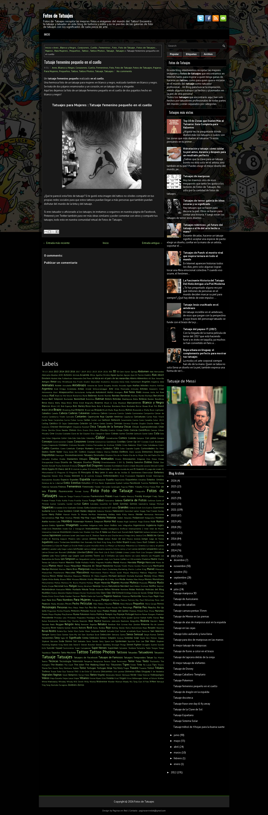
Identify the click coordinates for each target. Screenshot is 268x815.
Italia (104, 531)
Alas (154, 375)
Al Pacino (139, 375)
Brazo (57, 409)
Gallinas (151, 500)
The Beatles (57, 664)
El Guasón (139, 468)
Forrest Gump (81, 491)
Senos (129, 634)
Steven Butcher (88, 644)
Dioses (161, 459)
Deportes (159, 451)
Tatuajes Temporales (135, 657)
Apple (129, 385)
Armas (81, 388)
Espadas (74, 479)
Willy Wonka (90, 681)
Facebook (135, 482)
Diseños (87, 462)
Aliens (133, 378)
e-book (132, 465)
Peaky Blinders (57, 603)
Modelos (129, 579)
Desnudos (99, 455)
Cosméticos (111, 441)
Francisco (85, 496)
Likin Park (98, 552)
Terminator (122, 661)
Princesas (71, 617)
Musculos (143, 582)
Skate (142, 637)
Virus (129, 678)
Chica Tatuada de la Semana (106, 426)
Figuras (124, 486)
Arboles (144, 385)
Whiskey (62, 681)
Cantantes (80, 416)
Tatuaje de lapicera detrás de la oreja (194, 657)
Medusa (143, 572)
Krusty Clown (136, 542)
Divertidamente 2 (109, 462)
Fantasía (153, 482)
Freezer (45, 500)
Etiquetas (191, 54)
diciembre (179, 560)
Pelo (95, 603)
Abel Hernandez (157, 371)
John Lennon (82, 538)
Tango (161, 648)
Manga (141, 562)
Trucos (53, 671)
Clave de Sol (76, 433)
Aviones (145, 392)
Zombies (72, 684)
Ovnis (56, 596)
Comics (123, 438)
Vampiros (73, 674)
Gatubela (94, 503)
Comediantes (112, 438)
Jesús (150, 535)
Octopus (76, 592)
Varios (93, 674)
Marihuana (158, 565)
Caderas (73, 413)
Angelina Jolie (157, 381)
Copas (70, 441)
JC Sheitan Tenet (97, 535)
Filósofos (138, 486)
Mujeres (115, 582)
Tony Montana (65, 668)
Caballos (46, 413)
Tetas (138, 661)
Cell (90, 423)
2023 (94, 371)
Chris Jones (94, 430)
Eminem (76, 475)
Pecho (75, 603)
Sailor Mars (73, 631)
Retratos (102, 624)
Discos (57, 462)
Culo (116, 448)
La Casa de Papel (60, 545)
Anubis (115, 385)
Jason (82, 535)
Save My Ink (75, 634)
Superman (113, 647)
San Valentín (157, 631)
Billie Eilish (78, 402)
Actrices (76, 375)
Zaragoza (63, 685)
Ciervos (154, 430)
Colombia (90, 438)
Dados (45, 451)
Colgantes (56, 438)
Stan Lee (140, 641)
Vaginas (57, 674)
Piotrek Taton (96, 610)
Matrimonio (95, 572)
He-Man (92, 514)
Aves (56, 47)
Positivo (137, 614)
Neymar (160, 586)
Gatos (85, 503)
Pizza (151, 610)
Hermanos (159, 514)
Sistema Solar (131, 637)
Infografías (127, 525)
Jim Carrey (159, 535)
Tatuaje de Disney (183, 668)
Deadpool (91, 451)
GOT (109, 507)
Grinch (138, 507)
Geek (115, 503)
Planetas (159, 610)
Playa (51, 614)
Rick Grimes (122, 624)
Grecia (132, 507)
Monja (141, 579)
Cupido (137, 448)
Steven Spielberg (103, 644)
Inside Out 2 (68, 528)
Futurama (109, 500)
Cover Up (131, 441)
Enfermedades (111, 475)
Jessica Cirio (141, 535)
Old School (117, 592)
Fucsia (85, 500)
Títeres (45, 668)
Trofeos (46, 671)
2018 (173, 527)
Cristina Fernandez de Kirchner (100, 445)
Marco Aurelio (134, 565)
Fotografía (140, 491)
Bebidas (117, 398)
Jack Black (112, 532)
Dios (148, 459)
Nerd (132, 586)
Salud (103, 631)
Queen (130, 617)
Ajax (132, 375)
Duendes (107, 465)
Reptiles (93, 624)
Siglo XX (64, 637)
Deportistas (48, 455)
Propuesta (81, 617)
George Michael (156, 503)
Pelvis (116, 603)
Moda (122, 579)
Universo (129, 671)
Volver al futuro (150, 678)
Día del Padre (150, 455)
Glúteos (80, 507)
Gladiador (72, 507)
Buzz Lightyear (157, 409)
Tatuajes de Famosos (110, 657)
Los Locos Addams (140, 555)
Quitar (137, 617)
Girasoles (58, 507)
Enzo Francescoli (127, 475)
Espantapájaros (98, 479)
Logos (76, 555)
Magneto (100, 562)
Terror (131, 661)
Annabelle (66, 385)
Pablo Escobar (66, 596)
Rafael (143, 617)
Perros (160, 603)
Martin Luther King (137, 569)
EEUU (44, 468)
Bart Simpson (56, 398)
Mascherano (58, 572)
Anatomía (105, 381)
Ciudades (66, 433)
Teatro (44, 661)
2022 (89, 371)
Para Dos (51, 599)
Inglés (160, 525)
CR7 (139, 441)
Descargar (59, 455)
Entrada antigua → (152, 243)
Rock (89, 627)
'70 (43, 371)
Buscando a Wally (141, 409)
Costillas (121, 441)
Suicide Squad (54, 647)
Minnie (83, 579)
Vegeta (101, 674)
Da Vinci (160, 448)
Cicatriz (112, 430)
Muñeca (134, 582)
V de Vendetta (157, 671)
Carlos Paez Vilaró (155, 416)
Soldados (81, 641)
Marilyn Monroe (50, 569)
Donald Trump (55, 465)
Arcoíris (153, 385)
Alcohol (54, 378)
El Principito (84, 472)
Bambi (101, 395)
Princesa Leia (60, 617)
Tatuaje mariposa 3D (185, 593)
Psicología (90, 617)
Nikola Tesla (88, 589)
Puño (123, 617)
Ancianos (115, 381)
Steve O (76, 644)
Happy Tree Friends (148, 511)
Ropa (145, 627)
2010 (50, 371)
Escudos (56, 479)
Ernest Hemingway (155, 475)
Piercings (128, 607)
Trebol (150, 667)
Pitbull (140, 610)
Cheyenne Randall (81, 426)
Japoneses (55, 535)
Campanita (149, 413)
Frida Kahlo (61, 500)
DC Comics (80, 451)
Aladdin (147, 375)
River (53, 627)
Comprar (140, 438)
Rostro (52, 631)
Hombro (66, 521)
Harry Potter (55, 514)
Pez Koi (93, 607)
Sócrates (54, 641)
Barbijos (149, 395)
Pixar (146, 610)
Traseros (142, 668)
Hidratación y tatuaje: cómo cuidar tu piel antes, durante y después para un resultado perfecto (204, 152)
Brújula (98, 409)
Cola (156, 433)
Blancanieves (134, 402)
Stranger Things (118, 644)
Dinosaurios (129, 458)
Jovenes (137, 538)
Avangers (118, 392)
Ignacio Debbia (48, 525)
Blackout (122, 402)
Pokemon (84, 614)
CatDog (45, 423)
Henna (131, 514)
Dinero (118, 459)
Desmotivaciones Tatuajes (79, 455)
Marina (62, 569)
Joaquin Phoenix (67, 538)
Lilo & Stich (109, 552)
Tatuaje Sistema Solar (185, 721)
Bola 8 (100, 406)
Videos (45, 678)
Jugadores (47, 542)
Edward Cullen (157, 465)
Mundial (124, 582)
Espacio (65, 479)
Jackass (146, 532)
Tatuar (150, 657)
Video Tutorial (143, 674)
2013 (56, 371)
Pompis (108, 614)
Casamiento (126, 420)
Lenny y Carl (125, 549)
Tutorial (70, 671)
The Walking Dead (95, 664)
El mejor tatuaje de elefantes (189, 663)
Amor (53, 381)
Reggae (60, 624)
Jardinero (66, 535)
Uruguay (145, 671)
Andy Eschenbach (133, 381)
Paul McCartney (147, 600)
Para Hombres (65, 600)
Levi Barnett (60, 552)
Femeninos (104, 47)
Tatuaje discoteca (183, 697)
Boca (88, 406)
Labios (45, 548)
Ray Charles (73, 621)
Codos (150, 433)
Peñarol (128, 603)
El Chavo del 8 (62, 468)
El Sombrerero (134, 472)
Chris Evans (82, 430)
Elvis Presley (65, 475)
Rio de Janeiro (157, 624)
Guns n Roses (57, 511)
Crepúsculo (53, 445)
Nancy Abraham (85, 586)
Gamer (53, 503)
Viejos (76, 678)
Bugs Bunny (119, 409)
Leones (142, 548)
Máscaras (159, 569)
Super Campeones (83, 648)
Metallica (68, 576)
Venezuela (110, 674)
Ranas (156, 617)
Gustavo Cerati (71, 510)
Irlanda (75, 532)
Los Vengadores (82, 559)
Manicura (150, 562)
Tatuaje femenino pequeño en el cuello (72, 62)
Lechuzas (78, 548)
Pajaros (49, 50)
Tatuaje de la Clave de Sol (188, 709)
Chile (161, 426)
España (110, 479)
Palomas (126, 596)
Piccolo (115, 607)
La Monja (109, 545)
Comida (132, 437)
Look (82, 555)
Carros (80, 420)
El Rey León (98, 472)
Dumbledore (117, 465)
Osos (156, 592)
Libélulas (71, 552)
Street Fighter (134, 644)
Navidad (124, 585)
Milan (155, 576)
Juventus (75, 542)
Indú (120, 525)
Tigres (126, 664)
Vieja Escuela (56, 678)
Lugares (99, 559)
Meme (161, 572)
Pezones (101, 607)
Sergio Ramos (150, 634)
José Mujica (127, 538)
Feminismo (88, 486)
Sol (75, 641)
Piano (108, 607)
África (92, 375)
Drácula (73, 465)
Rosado (152, 627)
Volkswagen (137, 678)
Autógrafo (90, 392)
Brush (105, 409)
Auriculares (80, 392)
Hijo (62, 517)
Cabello (55, 413)
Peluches (108, 603)
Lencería (101, 549)
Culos (122, 448)
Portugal (129, 614)
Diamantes (72, 458)
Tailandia (141, 648)
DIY (120, 462)
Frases (108, 496)
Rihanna (145, 624)
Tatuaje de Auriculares (185, 599)
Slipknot (45, 641)
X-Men (153, 681)
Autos (110, 392)
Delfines (123, 451)
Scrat (97, 634)
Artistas (144, 388)
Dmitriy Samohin (134, 462)
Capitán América (114, 416)
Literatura (159, 552)
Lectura (87, 549)
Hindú (76, 517)
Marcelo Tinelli (120, 565)
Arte (111, 388)
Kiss (114, 542)
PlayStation (67, 614)
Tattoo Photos (97, 50)
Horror (107, 521)
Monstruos (158, 579)
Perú (70, 607)
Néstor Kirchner (141, 586)
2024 (100, 371)
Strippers (146, 644)
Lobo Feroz (55, 555)
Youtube (54, 685)
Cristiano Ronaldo (77, 445)
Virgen (122, 678)
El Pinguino (60, 472)
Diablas (54, 459)
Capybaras (128, 416)
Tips (154, 664)
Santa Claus (55, 634)
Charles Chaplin (138, 423)
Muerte (82, 582)
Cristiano (63, 444)
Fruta (70, 500)
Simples (112, 637)
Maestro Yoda (73, 562)
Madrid (62, 562)
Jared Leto (74, 535)
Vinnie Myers (95, 678)
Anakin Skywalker (92, 381)
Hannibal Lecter (132, 511)
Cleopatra (100, 433)
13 (46, 371)
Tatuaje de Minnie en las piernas (191, 616)
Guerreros (158, 507)
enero (177, 764)
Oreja (150, 592)
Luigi (106, 559)
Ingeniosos (139, 525)
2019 (83, 371)
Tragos (126, 668)
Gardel (69, 503)
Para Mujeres (61, 50)
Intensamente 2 (136, 528)
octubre (178, 572)
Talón (148, 648)
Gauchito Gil (105, 503)
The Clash (68, 664)
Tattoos (121, 652)
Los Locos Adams (123, 555)
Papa (150, 596)
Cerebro (109, 423)
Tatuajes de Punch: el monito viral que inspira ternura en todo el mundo (203, 256)
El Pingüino (71, 472)
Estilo (67, 483)
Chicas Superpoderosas (145, 426)
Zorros (80, 684)
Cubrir (161, 445)
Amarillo (160, 378)
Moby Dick (114, 579)
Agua (113, 374)
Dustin (126, 465)
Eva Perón (99, 483)
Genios (133, 503)
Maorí (60, 565)
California (95, 413)
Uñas (138, 671)
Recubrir (154, 621)
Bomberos (116, 406)
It (100, 531)
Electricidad (147, 472)
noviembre (180, 566)
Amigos (46, 381)
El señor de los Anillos (116, 472)
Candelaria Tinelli (57, 416)
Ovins (50, 596)
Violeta (110, 678)
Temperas (88, 661)
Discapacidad (47, 462)
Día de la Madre (120, 455)
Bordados (131, 406)
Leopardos (152, 548)
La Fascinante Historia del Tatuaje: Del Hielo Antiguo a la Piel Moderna (204, 282)
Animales (48, 385)
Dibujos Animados (101, 459)
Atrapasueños (66, 392)
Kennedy (89, 542)
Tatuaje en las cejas (184, 628)
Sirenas (120, 637)
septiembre (180, 577)
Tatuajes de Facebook (86, 657)
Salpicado (95, 631)
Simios (103, 637)
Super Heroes (99, 648)
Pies (144, 607)
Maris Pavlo (95, 569)
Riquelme (46, 627)
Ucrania (96, 671)
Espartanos (120, 479)
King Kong (106, 542)
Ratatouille (53, 621)
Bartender (68, 399)
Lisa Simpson (147, 552)
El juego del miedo (153, 469)
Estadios (142, 479)
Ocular (83, 592)
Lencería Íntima (112, 549)
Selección (105, 634)
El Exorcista (104, 468)
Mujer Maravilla (102, 582)
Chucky (104, 430)
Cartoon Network (111, 419)
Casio (141, 420)
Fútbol (100, 500)
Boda (93, 406)
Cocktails (137, 433)
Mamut (123, 562)
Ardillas (160, 385)
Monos (148, 579)
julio (176, 589)
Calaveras (84, 413)
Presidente (47, 617)
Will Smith (79, 681)
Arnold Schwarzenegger (96, 388)
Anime (58, 385)
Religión (69, 624)
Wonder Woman (115, 681)
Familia (144, 483)
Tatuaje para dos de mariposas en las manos (198, 639)
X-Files (146, 681)
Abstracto (46, 375)
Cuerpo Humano (85, 448)
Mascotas (70, 572)
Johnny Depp (96, 538)
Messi (53, 575)
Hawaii (66, 514)
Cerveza (126, 423)
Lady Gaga (61, 549)
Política (100, 614)
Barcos (45, 399)
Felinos (62, 486)
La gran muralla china (93, 545)
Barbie (141, 395)
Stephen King (56, 644)
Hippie (93, 517)
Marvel (151, 569)
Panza (145, 596)
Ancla (121, 381)
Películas (86, 603)
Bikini (69, 402)
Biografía (89, 402)
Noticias (140, 589)
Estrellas (76, 483)
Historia (101, 517)
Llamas (45, 555)
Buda (110, 409)
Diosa (154, 459)
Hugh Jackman (130, 521)
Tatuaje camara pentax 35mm (190, 610)
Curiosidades (148, 448)
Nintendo (100, 589)
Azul (51, 395)
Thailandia (154, 661)
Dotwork (65, 465)
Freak (115, 496)
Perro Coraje (150, 603)
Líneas (126, 552)
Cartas (87, 419)
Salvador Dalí (113, 631)
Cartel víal (96, 420)
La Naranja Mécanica (124, 545)
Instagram (80, 528)
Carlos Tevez (47, 420)
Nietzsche (60, 589)
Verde (133, 674)
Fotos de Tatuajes (58, 15)
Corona (90, 441)
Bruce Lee (89, 409)
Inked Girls (47, 528)
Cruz (139, 444)
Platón (45, 614)
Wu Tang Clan (136, 681)
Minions (75, 579)
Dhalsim (109, 455)
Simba (85, 637)
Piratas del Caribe (119, 610)
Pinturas (85, 610)
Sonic (88, 641)
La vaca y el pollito (155, 545)
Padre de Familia (95, 596)
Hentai (139, 514)
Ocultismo (91, 592)
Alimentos (142, 378)
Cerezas (118, 423)
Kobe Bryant (122, 542)
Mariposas (84, 569)
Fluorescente (66, 491)
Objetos (68, 592)
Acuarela (84, 374)
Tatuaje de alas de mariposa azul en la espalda (199, 622)
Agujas (127, 375)
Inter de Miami (157, 528)
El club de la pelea (79, 469)
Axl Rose (160, 392)
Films (131, 486)
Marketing (122, 569)
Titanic (161, 664)
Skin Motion (151, 637)
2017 (78, 371)
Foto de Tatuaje (126, 47)
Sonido (95, 641)
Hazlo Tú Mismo (79, 514)
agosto (178, 583)
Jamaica (154, 532)
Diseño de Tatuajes (71, 462)
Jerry (133, 535)
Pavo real (159, 600)
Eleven (55, 475)
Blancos (46, 406)
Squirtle (131, 641)
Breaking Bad (68, 409)
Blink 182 (55, 406)
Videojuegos (157, 674)
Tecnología (65, 661)
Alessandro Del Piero (82, 378)
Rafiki (149, 617)
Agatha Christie (103, 375)
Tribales (159, 668)
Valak (64, 674)
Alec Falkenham (65, 378)
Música (152, 582)
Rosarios (160, 627)
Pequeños (74, 50)
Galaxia (118, 500)
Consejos (47, 441)
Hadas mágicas (88, 510)
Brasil (161, 406)
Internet (56, 532)
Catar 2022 (158, 420)
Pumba (112, 617)
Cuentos (54, 448)
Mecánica (134, 572)
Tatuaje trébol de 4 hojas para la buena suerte (199, 727)
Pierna (137, 607)
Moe (135, 579)
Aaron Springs (131, 371)
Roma (128, 627)
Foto (114, 47)
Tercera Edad (110, 661)
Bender (151, 399)
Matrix (105, 572)
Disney (96, 462)
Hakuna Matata (104, 511)
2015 (67, 371)
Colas (48, 438)
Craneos (144, 441)
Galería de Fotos (135, 500)
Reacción (83, 621)
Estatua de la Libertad (52, 483)
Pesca (75, 607)
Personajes (49, 607)
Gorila (104, 507)
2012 (173, 772)
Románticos (137, 627)
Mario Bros (72, 569)
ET (93, 483)
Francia (77, 496)
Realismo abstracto (111, 621)
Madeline (146, 559)
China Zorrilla (48, 430)
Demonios (147, 451)
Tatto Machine (68, 652)
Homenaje (78, 521)
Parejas (105, 600)
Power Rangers (148, 614)
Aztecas (45, 395)
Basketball (79, 398)
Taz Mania (159, 657)
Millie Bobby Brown (57, 579)
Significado (75, 637)
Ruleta (60, 631)
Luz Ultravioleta (133, 559)
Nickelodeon (48, 589)
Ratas (44, 621)
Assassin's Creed (156, 388)
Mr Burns (73, 582)
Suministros (68, 648)
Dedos (114, 451)
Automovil (101, 392)
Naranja (97, 585)
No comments (124, 71)
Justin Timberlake (62, 542)
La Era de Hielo (75, 545)
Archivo (208, 54)
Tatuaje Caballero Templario (189, 674)
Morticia (65, 582)
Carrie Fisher (70, 420)
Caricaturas (140, 416)
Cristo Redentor (129, 445)
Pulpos (104, 617)
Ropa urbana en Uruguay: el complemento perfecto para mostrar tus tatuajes (204, 353)
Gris (144, 507)
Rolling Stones (118, 627)
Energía (98, 475)
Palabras (117, 596)
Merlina (45, 576)
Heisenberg (102, 514)
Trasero (134, 668)
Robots (82, 627)
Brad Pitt (153, 406)
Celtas (96, 423)
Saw (83, 634)
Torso (82, 668)
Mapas (67, 565)
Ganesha (61, 503)
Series (160, 634)
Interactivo (47, 532)
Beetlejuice (127, 399)
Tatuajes (120, 50)
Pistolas (132, 610)
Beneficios (159, 399)
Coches (122, 433)
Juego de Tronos (156, 538)
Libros (89, 552)
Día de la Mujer (136, 455)
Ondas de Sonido (139, 592)
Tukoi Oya (61, 671)
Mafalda (85, 562)
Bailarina (77, 395)
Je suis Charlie (111, 535)
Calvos (104, 413)
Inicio (47, 34)
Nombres (124, 589)
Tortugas (91, 667)
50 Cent (120, 371)
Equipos (140, 475)
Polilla (93, 614)
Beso (44, 402)
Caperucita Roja (96, 416)
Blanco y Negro (68, 47)
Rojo (108, 627)
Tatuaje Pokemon (183, 680)
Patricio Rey (133, 600)
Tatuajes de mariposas (196, 176)
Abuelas (54, 375)
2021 (173, 509)
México (86, 575)
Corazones (83, 47)
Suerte (154, 644)
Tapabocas (46, 652)
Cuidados (107, 448)
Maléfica (108, 562)
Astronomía (47, 392)
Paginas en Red (120, 810)
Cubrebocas (153, 445)
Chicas (127, 426)
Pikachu (152, 607)
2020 (173, 515)
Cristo (118, 444)
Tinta (139, 664)
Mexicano (77, 576)
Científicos (144, 430)
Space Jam (109, 641)
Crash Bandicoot (156, 441)
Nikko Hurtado (73, 589)
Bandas (116, 395)
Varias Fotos (83, 674)
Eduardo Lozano (143, 465)
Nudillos (46, 592)
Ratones (62, 621)
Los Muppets (154, 555)
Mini (69, 579)
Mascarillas (47, 572)
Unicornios (106, 671)
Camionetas (137, 413)
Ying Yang (46, 685)
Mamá (116, 562)
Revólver (112, 624)
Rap (162, 617)
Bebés (108, 398)
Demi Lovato (135, 451)
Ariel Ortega (60, 388)
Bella (135, 399)
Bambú (108, 395)
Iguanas (60, 525)
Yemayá (160, 681)
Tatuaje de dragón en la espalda (191, 692)
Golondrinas (95, 507)
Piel (120, 607)
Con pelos (150, 437)
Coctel (144, 433)
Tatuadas (132, 652)
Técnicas (53, 661)
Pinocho (66, 610)
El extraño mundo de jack (121, 469)
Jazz (87, 535)
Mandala (132, 562)
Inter (146, 528)
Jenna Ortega (125, 535)
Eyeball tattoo (122, 483)
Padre (84, 596)
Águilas (119, 375)
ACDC (61, 375)
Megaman (152, 572)
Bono (123, 406)
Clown (107, 433)
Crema (45, 445)
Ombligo (127, 592)
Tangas (155, 648)
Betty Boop (60, 402)
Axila (152, 392)
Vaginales (47, 674)
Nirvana (115, 589)
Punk (118, 617)
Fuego (92, 500)
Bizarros (99, 402)
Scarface (90, 634)
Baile (85, 395)
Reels (52, 624)
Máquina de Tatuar (92, 565)
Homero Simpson (94, 521)
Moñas (57, 582)
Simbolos (94, 637)
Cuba (145, 445)
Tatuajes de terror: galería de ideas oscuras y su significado (204, 202)
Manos (52, 565)
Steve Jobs (67, 644)
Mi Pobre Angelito (99, 576)
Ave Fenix (129, 392)
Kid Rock (97, 542)
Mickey (147, 575)
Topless (76, 668)
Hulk (153, 521)
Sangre (45, 634)
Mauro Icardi (116, 572)
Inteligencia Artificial (118, 528)
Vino (104, 678)
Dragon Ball (84, 465)
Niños (108, 589)
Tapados (55, 652)
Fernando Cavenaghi (111, 486)
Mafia (92, 562)
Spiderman (121, 641)
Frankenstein (98, 496)
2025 (173, 486)
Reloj (77, 624)
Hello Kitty (121, 514)
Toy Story (118, 667)
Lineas (118, 552)
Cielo (126, 430)
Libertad (81, 552)
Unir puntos (118, 671)
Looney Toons (92, 555)
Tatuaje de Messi (181, 381)
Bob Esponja (66, 406)
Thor (108, 664)
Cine (52, 433)
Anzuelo (122, 385)
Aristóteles (71, 388)
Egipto (51, 468)
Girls (65, 507)
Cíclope (119, 430)
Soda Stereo (65, 641)
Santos (65, 634)
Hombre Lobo (54, 521)
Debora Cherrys (103, 451)
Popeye (121, 614)
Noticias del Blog (154, 589)
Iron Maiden (84, 532)
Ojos (103, 592)
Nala (66, 586)
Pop (114, 614)
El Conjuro (92, 469)
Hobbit (120, 517)
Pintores (75, 610)
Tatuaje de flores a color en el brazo (193, 651)
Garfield (77, 503)
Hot (114, 521)
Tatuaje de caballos (184, 604)
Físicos (152, 486)
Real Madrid (94, 620)
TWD (76, 671)
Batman (99, 399)
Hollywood (138, 517)
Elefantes (159, 472)
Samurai (146, 631)
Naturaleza (114, 585)
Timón (133, 664)
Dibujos (83, 458)
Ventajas (126, 674)
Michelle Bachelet (135, 576)
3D (114, 371)
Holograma (150, 517)
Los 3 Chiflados (108, 555)
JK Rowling (54, 538)
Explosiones (110, 483)
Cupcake (129, 448)
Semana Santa (119, 634)
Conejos (160, 438)
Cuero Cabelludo (68, 448)
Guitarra (46, 510)
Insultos (104, 528)
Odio (98, 592)
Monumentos (48, 582)
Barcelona (158, 395)
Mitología (99, 579)
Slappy (161, 637)
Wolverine (101, 681)
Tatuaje (110, 50)
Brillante (79, 409)
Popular (174, 54)
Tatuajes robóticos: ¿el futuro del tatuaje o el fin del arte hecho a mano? (203, 228)
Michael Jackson (117, 575)
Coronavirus (100, 441)
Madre (154, 558)
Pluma (76, 614)
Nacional (58, 585)
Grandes (123, 507)
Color (100, 437)
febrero (178, 758)
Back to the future (63, 395)
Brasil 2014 (47, 409)
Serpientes (48, 637)
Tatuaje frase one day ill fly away (191, 703)
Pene (122, 603)
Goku (87, 507)
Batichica (90, 399)
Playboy (57, 614)
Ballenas (92, 395)
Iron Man (95, 532)
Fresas (52, 500)
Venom (118, 674)
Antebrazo (79, 385)
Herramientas (48, 517)
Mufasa (89, 582)
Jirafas (45, 538)
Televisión (77, 661)
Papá (156, 596)
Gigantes (48, 507)
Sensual (138, 634)
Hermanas (148, 514)
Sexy (57, 637)
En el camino (87, 475)
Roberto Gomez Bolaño (67, 627)
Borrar (139, 406)
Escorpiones (47, 479)
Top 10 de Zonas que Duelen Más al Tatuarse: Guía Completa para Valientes (203, 124)
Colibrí (64, 438)
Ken (82, 542)
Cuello (93, 47)
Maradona (108, 565)
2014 (61, 371)
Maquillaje (76, 565)
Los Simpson (68, 559)
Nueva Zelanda (58, 592)
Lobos (64, 555)
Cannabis (70, 416)
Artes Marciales (122, 388)
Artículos (134, 388)
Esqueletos (131, 479)
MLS (107, 579)
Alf (93, 378)
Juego (145, 538)
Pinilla (60, 610)
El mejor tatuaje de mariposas (190, 645)
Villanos (84, 678)
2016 (72, 371)
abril (176, 746)
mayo (177, 741)
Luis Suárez (114, 559)
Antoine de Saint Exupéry (99, 385)
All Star (151, 378)
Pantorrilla (136, 596)
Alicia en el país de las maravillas (112, 378)
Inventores (66, 531)
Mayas (126, 572)
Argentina (47, 388)
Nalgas (73, 586)
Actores (68, 374)
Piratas (106, 610)
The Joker (79, 664)
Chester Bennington (61, 426)
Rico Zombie (134, 624)
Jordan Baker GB (113, 538)
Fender (98, 486)
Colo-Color (81, 438)
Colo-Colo (72, 438)
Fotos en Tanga (66, 496)
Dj (124, 462)
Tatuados (159, 652)
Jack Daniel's (123, 532)
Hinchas (68, 517)
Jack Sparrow (136, 531)
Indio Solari (104, 525)
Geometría (143, 503)
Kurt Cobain (149, 542)
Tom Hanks (53, 668)
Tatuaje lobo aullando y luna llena (192, 634)
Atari (55, 392)
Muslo (160, 582)
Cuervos (98, 448)
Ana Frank (78, 381)
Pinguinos (51, 610)
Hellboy (111, 514)
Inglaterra (151, 525)
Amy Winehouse (64, 381)
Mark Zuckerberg (109, 569)
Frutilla (77, 500)
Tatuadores (145, 652)
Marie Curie (146, 565)
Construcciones (59, 441)
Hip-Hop (85, 517)
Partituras (115, 600)
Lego (93, 548)
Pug (98, 617)
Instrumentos (92, 528)
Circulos (58, 433)
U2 (91, 671)
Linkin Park (135, 552)
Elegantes (46, 475)
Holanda (128, 517)
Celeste (84, 423)
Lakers (70, 549)
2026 (105, 371)
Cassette (148, 420)
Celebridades (73, 423)
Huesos (120, 521)
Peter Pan (83, 607)
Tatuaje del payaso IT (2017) (199, 329)
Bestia (51, 402)
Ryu (65, 631)
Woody (126, 681)
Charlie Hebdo (153, 423)
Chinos (72, 430)
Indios (113, 525)
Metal (60, 575)
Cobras (114, 433)
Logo (70, 555)
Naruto (104, 586)
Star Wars (150, 641)
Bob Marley (79, 406)
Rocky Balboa (99, 627)
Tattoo (85, 50)
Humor (160, 521)
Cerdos (102, 423)
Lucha (92, 559)
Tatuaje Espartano (183, 715)
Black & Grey (110, 402)
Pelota (101, 603)
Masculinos (83, 572)
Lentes (134, 549)
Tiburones (116, 664)
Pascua (124, 600)
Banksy (134, 395)
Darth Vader (56, 451)
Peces (68, 603)
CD (60, 423)
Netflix (152, 585)
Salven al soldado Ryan (130, 631)
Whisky (70, 681)
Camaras (112, 413)
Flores (52, 491)
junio (176, 735)
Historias (111, 517)
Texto (145, 661)
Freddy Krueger (143, 496)
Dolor (156, 462)
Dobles (148, 462)
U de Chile (84, 671)
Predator (160, 614)
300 (110, 371)
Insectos (56, 528)
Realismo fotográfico (130, 621)
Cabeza (63, 413)
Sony (101, 641)
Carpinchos (58, 420)
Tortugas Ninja (104, 667)
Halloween (118, 510)
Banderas (125, 395)
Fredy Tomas (158, 496)
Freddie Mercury (126, 496)
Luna (123, 558)
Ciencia (133, 430)
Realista (144, 621)
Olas (108, 592)
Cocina (129, 433)
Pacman (76, 596)
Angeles (146, 381)
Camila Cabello (124, 413)
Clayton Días (89, 433)
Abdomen (143, 371)
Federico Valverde (50, 486)
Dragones (97, 465)
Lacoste (52, 549)
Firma (146, 486)
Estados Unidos (155, 479)
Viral (116, 678)
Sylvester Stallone (127, 648)
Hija (57, 517)
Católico (53, 423)
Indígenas (93, 525)
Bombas (107, 406)
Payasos (46, 603)
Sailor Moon (84, 631)
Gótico (114, 507)
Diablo (62, 459)
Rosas (45, 631)
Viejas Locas (67, 678)
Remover (85, 624)
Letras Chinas (48, 552)
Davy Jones (68, 451)
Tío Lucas (147, 664)
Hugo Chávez (144, 521)
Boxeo (145, 406)
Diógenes (141, 459)
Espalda (85, 479)
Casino (135, 420)
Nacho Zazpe (48, 586)
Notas (132, 589)
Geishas (124, 503)
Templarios (98, 661)
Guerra (149, 507)
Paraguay (96, 600)
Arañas (136, 385)
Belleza (143, 398)
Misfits (90, 579)
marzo (177, 752)
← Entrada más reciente (56, 243)
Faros (161, 483)
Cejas (64, 423)
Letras (161, 549)
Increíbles (84, 525)
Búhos (129, 409)
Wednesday (53, 681)
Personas (62, 607)
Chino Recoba (62, 430)
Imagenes (72, 525)
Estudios (86, 482)
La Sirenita (140, 545)
